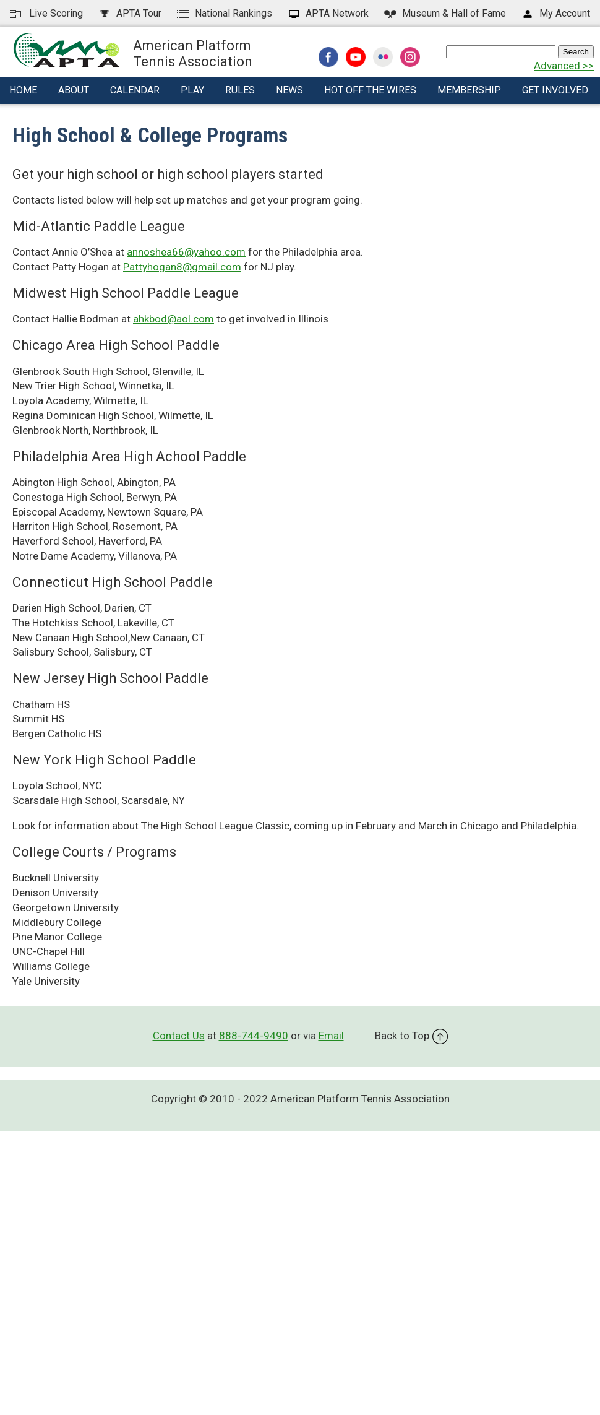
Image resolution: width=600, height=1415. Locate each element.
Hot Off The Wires (370, 90)
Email (331, 1035)
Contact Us (179, 1035)
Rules (240, 90)
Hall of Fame (444, 13)
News (289, 90)
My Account (555, 13)
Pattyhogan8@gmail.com (182, 267)
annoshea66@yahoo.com (186, 252)
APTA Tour (129, 13)
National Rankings (224, 13)
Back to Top (411, 1035)
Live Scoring (46, 13)
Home (23, 90)
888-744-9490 (253, 1035)
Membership (469, 90)
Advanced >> (564, 65)
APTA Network (327, 13)
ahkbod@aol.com (173, 319)
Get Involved (555, 90)
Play (192, 90)
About (73, 90)
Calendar (135, 90)
